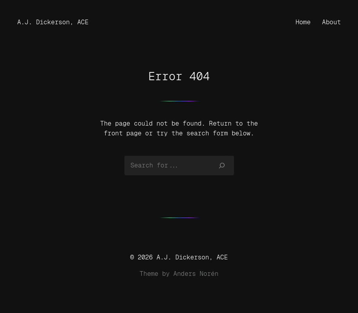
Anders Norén (195, 274)
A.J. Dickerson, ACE (52, 22)
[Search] (222, 165)
